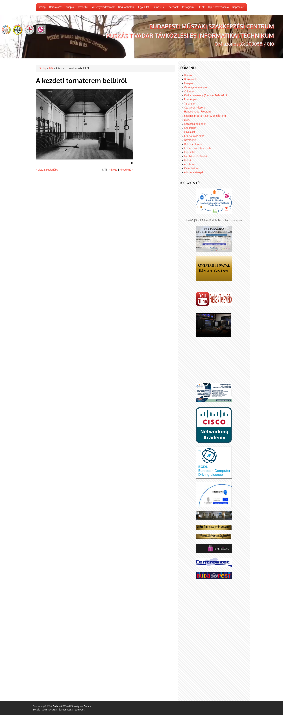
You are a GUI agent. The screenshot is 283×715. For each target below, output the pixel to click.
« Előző (113, 169)
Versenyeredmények (103, 7)
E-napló (188, 83)
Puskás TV (158, 7)
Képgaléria (190, 127)
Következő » (126, 169)
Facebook (173, 7)
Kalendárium (191, 168)
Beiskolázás (55, 7)
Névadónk (190, 139)
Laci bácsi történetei (195, 156)
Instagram (187, 7)
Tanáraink (189, 103)
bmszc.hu (82, 7)
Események (190, 99)
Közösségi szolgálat (195, 123)
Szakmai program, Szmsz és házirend (205, 115)
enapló (70, 7)
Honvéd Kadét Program (197, 111)
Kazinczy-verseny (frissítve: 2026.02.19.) (206, 95)
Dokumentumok (193, 144)
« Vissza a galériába (47, 169)
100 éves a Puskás (194, 135)
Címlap (41, 7)
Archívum (189, 164)
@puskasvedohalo (218, 7)
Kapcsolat (237, 7)
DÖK (187, 119)
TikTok (201, 7)
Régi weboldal (126, 7)
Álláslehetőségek (193, 172)
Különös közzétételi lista (197, 148)
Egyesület (143, 7)
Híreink (188, 75)
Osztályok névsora (194, 107)
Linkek (187, 160)
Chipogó (189, 91)
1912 (51, 68)
